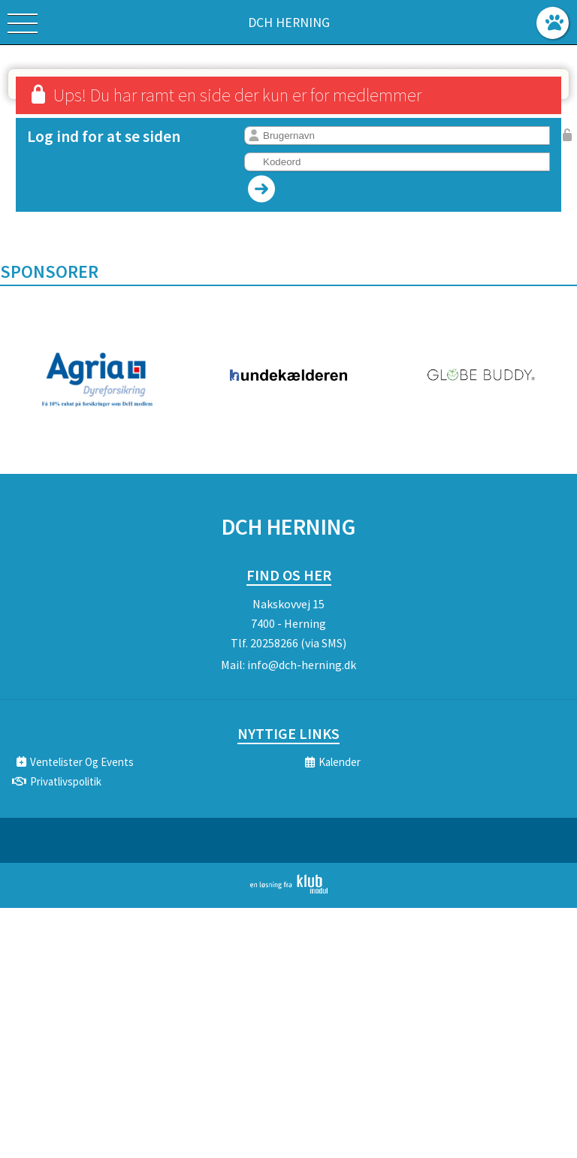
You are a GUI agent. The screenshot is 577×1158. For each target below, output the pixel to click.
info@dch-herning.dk (301, 664)
